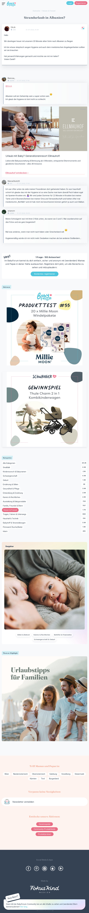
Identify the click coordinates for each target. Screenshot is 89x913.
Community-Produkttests (44, 829)
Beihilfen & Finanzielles (63, 635)
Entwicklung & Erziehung (13, 493)
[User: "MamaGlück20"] (4, 182)
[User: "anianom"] (4, 212)
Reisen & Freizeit (11, 510)
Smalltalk (7, 467)
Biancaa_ (11, 78)
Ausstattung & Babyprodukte (15, 501)
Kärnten (33, 779)
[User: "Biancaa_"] (4, 79)
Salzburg (53, 774)
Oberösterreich (38, 774)
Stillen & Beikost (23, 635)
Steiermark (79, 774)
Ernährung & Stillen (11, 484)
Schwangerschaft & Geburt (44, 639)
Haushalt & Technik (11, 518)
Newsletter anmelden (23, 802)
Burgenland (54, 779)
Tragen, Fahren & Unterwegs (15, 514)
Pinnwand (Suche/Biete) (13, 527)
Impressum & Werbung (44, 910)
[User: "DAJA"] (6, 28)
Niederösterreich (20, 774)
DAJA (13, 27)
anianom (11, 211)
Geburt (6, 480)
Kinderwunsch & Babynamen (15, 471)
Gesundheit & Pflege (11, 488)
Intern (5, 531)
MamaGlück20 (14, 181)
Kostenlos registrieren (44, 274)
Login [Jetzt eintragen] (70, 3)
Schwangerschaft (10, 476)
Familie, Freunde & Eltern (13, 506)
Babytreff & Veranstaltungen (14, 523)
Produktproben (44, 834)
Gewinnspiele (44, 824)
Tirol (43, 779)
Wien (7, 774)
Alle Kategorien (9, 463)
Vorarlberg (65, 774)
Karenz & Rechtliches (12, 497)
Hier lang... (24, 907)
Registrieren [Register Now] (81, 3)
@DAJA (9, 86)
